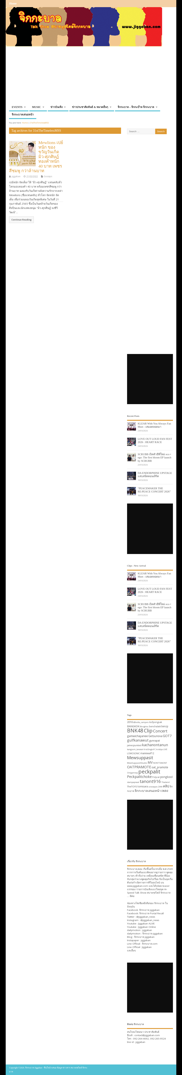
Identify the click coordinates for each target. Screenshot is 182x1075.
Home (13, 3)
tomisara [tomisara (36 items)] (143, 786)
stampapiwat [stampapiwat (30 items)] (133, 782)
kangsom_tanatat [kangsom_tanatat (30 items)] (135, 749)
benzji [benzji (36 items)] (164, 726)
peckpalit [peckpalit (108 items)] (149, 771)
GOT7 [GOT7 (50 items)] (167, 735)
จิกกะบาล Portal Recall (151, 913)
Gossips (48, 176)
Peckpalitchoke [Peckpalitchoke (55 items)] (139, 776)
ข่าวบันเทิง (56, 107)
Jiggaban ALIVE (146, 923)
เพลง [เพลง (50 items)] (164, 790)
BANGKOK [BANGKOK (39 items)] (133, 726)
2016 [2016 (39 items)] (130, 722)
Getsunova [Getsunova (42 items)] (155, 736)
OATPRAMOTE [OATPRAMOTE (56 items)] (139, 767)
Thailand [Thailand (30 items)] (165, 782)
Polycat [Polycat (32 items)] (156, 777)
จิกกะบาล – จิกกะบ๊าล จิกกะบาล (136, 107)
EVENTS (17, 107)
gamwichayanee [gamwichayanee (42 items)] (137, 736)
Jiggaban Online (147, 927)
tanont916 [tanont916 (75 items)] (150, 781)
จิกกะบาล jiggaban (149, 910)
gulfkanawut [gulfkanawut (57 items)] (138, 740)
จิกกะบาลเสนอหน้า (23, 114)
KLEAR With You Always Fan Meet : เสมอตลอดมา (154, 425)
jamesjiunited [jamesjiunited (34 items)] (134, 745)
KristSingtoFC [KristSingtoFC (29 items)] (150, 749)
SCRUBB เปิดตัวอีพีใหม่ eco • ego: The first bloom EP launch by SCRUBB (154, 457)
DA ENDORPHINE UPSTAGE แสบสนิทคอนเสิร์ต (155, 474)
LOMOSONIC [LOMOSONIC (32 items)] (133, 753)
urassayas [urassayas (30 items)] (152, 786)
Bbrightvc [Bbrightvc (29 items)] (144, 726)
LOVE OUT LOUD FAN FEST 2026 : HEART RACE (155, 440)
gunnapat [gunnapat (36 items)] (154, 740)
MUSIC (36, 107)
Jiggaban (147, 947)
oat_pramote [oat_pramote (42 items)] (160, 767)
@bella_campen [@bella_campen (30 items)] (141, 722)
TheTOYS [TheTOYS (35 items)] (132, 786)
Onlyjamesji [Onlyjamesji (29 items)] (132, 773)
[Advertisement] (91, 77)
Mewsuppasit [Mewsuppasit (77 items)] (140, 757)
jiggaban (16, 176)
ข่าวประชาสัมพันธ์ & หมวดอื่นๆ (90, 107)
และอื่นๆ (131, 950)
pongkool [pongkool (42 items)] (166, 777)
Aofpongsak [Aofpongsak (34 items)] (155, 722)
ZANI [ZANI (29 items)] (160, 786)
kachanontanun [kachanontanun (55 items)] (155, 744)
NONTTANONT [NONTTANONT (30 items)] (160, 763)
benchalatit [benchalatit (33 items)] (155, 726)
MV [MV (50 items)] (150, 762)
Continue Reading (21, 219)
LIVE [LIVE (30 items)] (165, 749)
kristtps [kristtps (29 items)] (159, 749)
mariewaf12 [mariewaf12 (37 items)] (147, 753)
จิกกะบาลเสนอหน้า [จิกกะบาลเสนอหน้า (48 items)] (148, 790)
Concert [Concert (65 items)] (160, 730)
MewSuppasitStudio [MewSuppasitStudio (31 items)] (137, 763)
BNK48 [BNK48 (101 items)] (135, 730)
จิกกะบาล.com (149, 943)
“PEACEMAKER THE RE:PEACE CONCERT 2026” (154, 490)
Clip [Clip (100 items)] (148, 730)
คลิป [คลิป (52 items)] (166, 786)
